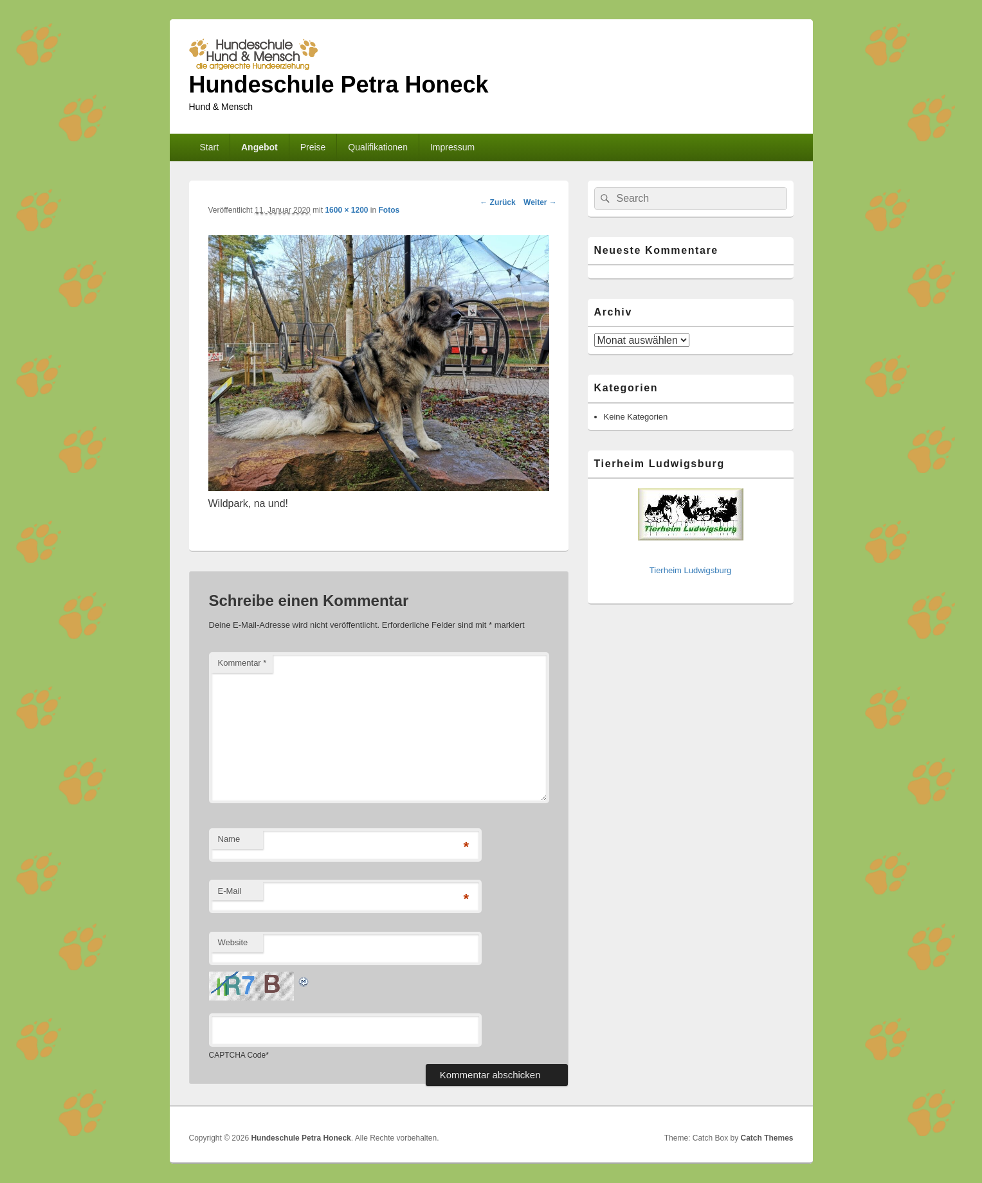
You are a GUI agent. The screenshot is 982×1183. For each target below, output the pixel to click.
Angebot (259, 147)
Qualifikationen (378, 147)
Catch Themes (766, 1138)
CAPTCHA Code (237, 1055)
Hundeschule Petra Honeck (339, 84)
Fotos (389, 210)
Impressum (452, 147)
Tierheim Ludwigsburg (690, 570)
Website (233, 942)
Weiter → (540, 202)
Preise (313, 147)
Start (209, 147)
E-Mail (230, 891)
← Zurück (497, 202)
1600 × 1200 (346, 210)
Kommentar (242, 663)
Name (229, 839)
